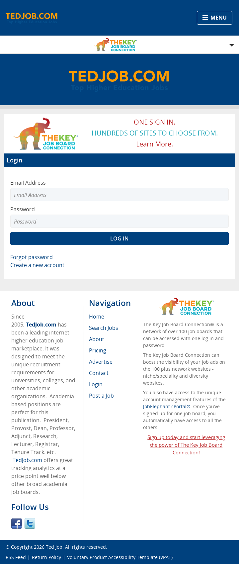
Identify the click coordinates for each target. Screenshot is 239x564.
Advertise (101, 361)
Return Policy (46, 557)
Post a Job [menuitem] (101, 395)
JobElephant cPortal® (167, 406)
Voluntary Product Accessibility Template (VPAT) (120, 557)
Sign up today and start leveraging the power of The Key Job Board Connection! (186, 445)
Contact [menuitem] (99, 373)
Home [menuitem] (96, 316)
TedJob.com (41, 324)
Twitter (30, 523)
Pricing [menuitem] (97, 350)
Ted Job (54, 547)
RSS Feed (16, 557)
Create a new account (37, 265)
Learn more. (154, 144)
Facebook (16, 523)
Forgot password (31, 257)
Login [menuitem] (96, 384)
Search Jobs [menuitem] (103, 327)
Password (22, 209)
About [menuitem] (96, 339)
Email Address (28, 182)
